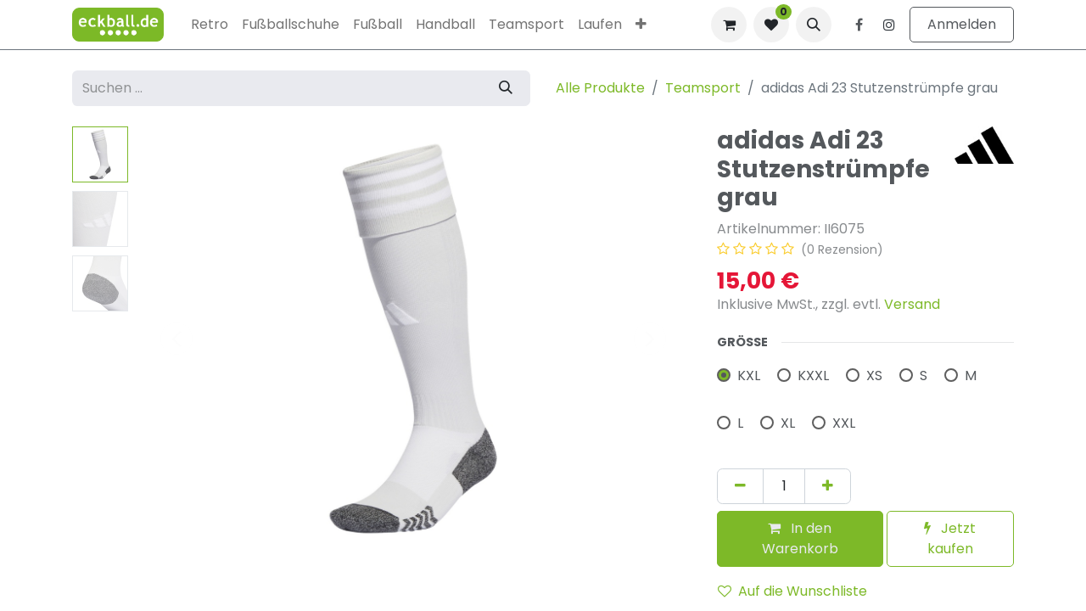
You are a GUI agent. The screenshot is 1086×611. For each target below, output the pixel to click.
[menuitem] (209, 25)
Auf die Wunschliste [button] (792, 591)
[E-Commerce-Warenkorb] (729, 24)
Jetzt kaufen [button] (950, 538)
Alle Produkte (600, 88)
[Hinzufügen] (827, 486)
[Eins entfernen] (740, 486)
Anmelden (961, 24)
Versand (912, 304)
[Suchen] (505, 88)
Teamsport (703, 88)
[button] (813, 24)
